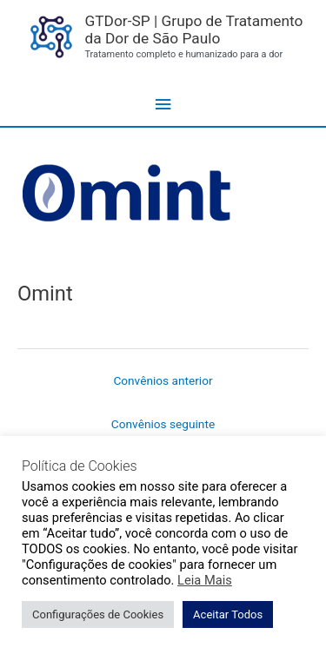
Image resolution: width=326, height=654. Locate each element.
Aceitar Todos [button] (228, 614)
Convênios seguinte (163, 424)
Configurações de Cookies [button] (97, 614)
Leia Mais (204, 580)
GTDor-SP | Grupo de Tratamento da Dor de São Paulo (193, 30)
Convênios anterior (162, 380)
